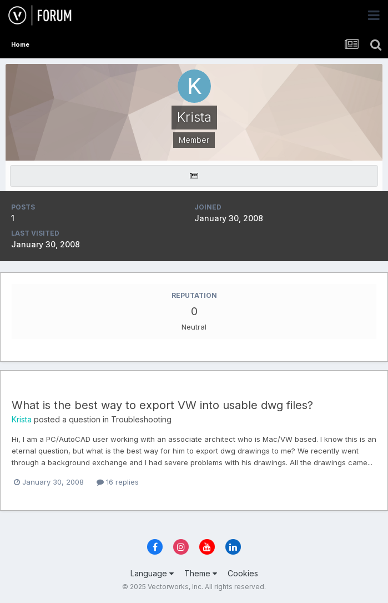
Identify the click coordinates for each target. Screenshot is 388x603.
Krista (22, 419)
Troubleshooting (141, 419)
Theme (200, 573)
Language (152, 573)
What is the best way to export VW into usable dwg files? (162, 405)
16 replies (118, 481)
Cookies (243, 573)
